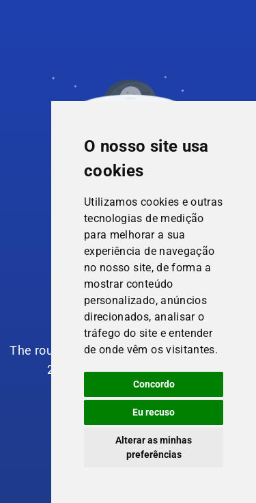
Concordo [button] (154, 384)
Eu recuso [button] (153, 412)
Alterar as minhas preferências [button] (153, 447)
